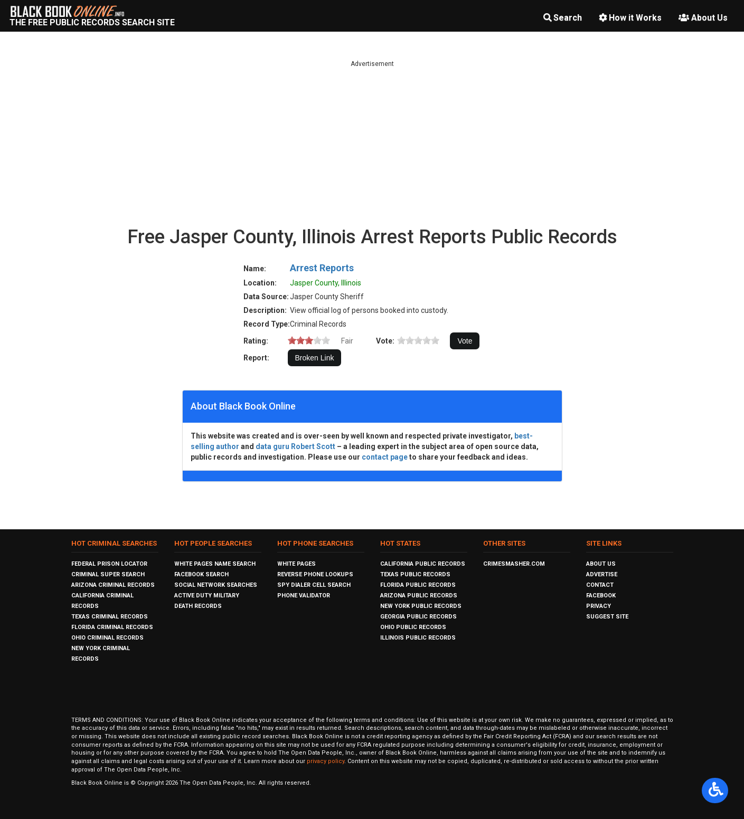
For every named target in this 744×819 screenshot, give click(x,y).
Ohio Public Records (413, 627)
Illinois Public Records (418, 637)
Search (562, 18)
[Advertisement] (372, 142)
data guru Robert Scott (295, 446)
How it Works (630, 18)
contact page (385, 457)
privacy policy (325, 761)
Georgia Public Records (418, 616)
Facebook (601, 595)
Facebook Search (201, 574)
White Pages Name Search (215, 563)
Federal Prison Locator (109, 563)
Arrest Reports (322, 267)
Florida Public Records (418, 585)
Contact (600, 585)
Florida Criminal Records (112, 627)
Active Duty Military (206, 595)
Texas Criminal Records (109, 616)
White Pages (296, 563)
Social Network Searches (215, 585)
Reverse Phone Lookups (315, 574)
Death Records (198, 606)
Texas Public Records (415, 574)
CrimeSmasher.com (514, 563)
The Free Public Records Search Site (92, 22)
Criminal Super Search (108, 574)
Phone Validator (303, 595)
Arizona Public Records (418, 595)
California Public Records (422, 563)
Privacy (598, 606)
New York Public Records (421, 606)
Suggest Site (607, 616)
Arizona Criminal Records (113, 585)
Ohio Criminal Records (107, 637)
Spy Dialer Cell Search (314, 585)
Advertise (601, 574)
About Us (703, 18)
